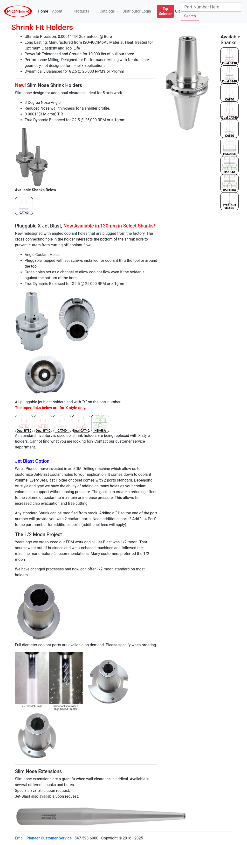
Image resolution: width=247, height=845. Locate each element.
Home (44, 11)
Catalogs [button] (108, 11)
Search (190, 16)
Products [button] (81, 11)
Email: (43, 838)
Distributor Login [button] (137, 11)
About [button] (57, 11)
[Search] (211, 7)
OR (177, 11)
